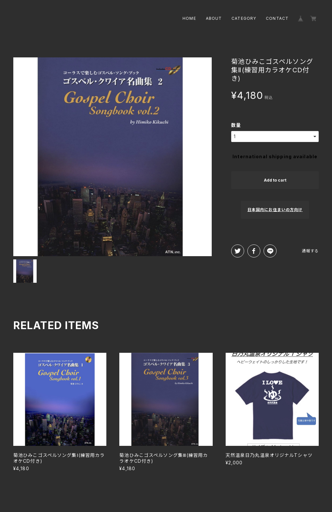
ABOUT (214, 18)
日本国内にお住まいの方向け (275, 209)
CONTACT (277, 18)
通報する (310, 250)
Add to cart (275, 180)
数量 (236, 125)
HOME (189, 18)
